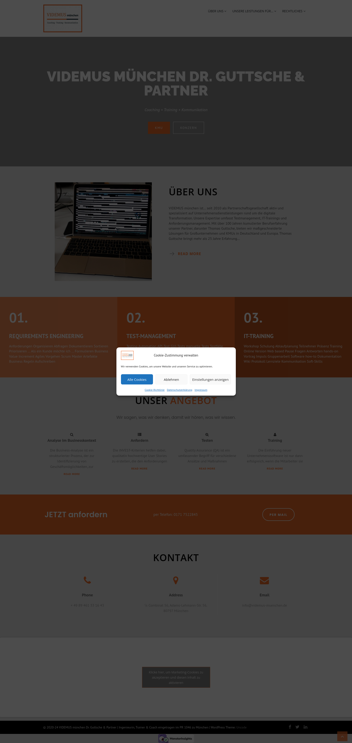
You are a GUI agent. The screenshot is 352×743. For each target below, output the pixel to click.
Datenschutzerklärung (179, 390)
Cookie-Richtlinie (155, 390)
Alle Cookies (136, 379)
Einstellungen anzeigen (210, 379)
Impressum (200, 390)
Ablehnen (171, 379)
